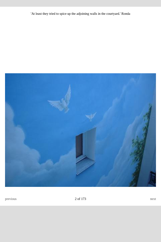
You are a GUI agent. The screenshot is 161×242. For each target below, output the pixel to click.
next (153, 199)
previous (10, 199)
